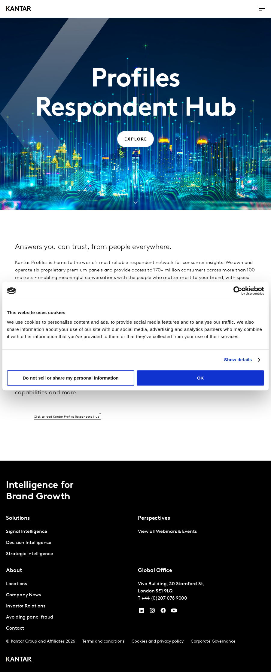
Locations (16, 584)
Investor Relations (25, 606)
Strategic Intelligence (29, 554)
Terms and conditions (103, 641)
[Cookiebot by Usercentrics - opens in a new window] (238, 290)
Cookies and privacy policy (158, 641)
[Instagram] (152, 612)
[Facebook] (163, 612)
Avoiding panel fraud (29, 617)
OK (200, 377)
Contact (15, 628)
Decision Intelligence (28, 542)
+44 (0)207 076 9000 (164, 598)
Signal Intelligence (26, 531)
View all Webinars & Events (167, 531)
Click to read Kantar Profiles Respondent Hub (66, 417)
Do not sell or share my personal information (71, 377)
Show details (238, 359)
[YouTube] (141, 612)
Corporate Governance (213, 641)
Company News (23, 595)
